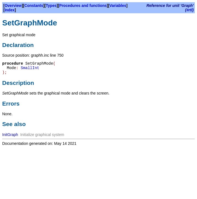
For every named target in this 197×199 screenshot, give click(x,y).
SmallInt (30, 68)
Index (10, 10)
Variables (117, 5)
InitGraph (10, 134)
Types (51, 5)
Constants (33, 5)
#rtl (190, 10)
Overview (13, 5)
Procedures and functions (83, 5)
